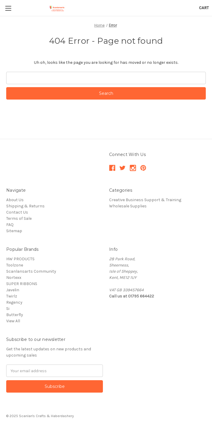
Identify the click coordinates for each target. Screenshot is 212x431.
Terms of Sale (19, 218)
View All (13, 320)
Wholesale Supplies (128, 206)
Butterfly (14, 314)
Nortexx (13, 277)
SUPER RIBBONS (21, 283)
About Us (15, 199)
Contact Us (17, 212)
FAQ (10, 224)
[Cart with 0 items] (204, 8)
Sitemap (14, 230)
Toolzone (14, 265)
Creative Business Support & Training (145, 199)
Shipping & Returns (25, 206)
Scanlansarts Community (31, 271)
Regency (14, 302)
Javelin (12, 289)
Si (7, 308)
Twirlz (11, 296)
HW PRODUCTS (20, 258)
